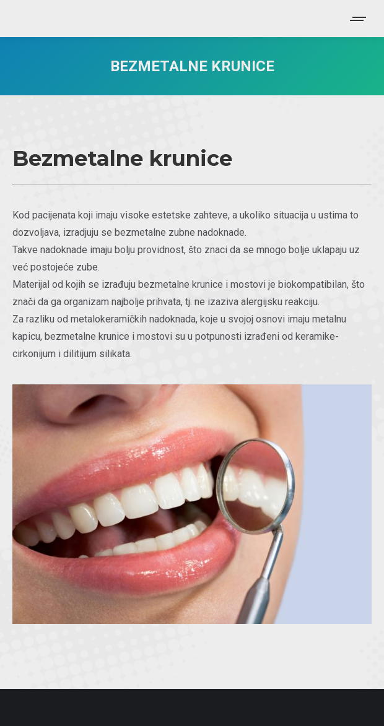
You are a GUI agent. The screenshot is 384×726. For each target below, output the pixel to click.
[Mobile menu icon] (359, 18)
